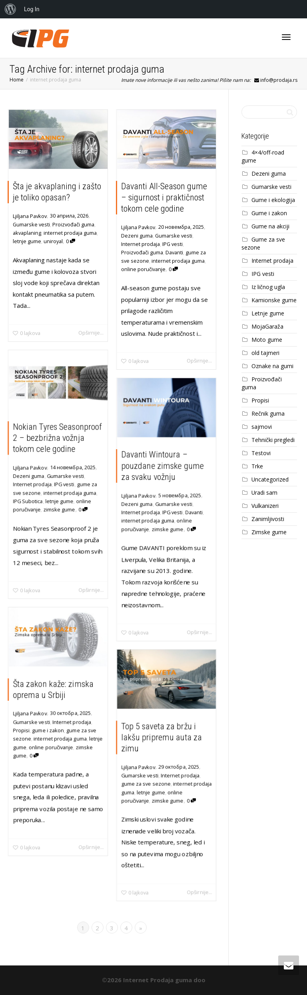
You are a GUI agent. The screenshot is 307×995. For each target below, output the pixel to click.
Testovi (261, 453)
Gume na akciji (270, 226)
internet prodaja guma (70, 232)
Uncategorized (270, 479)
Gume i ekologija (273, 200)
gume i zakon (48, 730)
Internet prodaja (140, 244)
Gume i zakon (269, 213)
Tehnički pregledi (273, 440)
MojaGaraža (267, 326)
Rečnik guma (268, 413)
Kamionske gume (274, 300)
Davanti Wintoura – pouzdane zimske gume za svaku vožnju (162, 465)
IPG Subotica (27, 501)
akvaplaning (27, 232)
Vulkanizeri (265, 505)
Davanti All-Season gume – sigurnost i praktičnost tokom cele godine (164, 197)
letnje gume (27, 241)
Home (17, 79)
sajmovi (261, 426)
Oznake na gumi (272, 366)
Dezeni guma (137, 235)
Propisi (20, 730)
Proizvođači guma (73, 224)
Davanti (174, 252)
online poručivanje (143, 269)
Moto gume (266, 339)
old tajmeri (265, 353)
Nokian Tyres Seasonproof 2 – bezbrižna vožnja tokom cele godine (57, 437)
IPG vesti (172, 244)
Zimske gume (269, 532)
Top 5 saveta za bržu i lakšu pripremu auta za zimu (161, 736)
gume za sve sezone (145, 783)
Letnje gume (267, 313)
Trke (257, 466)
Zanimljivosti (267, 519)
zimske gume (59, 510)
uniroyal (53, 241)
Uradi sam (264, 492)
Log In (31, 9)
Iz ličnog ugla (268, 287)
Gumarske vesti (31, 224)
